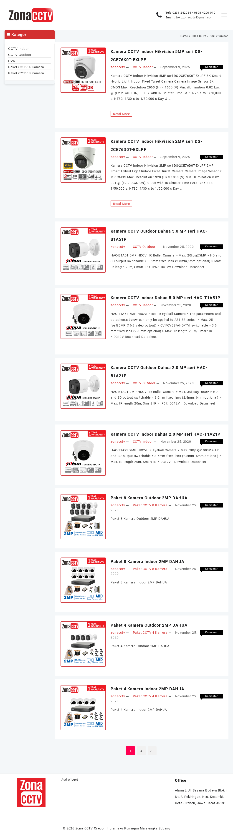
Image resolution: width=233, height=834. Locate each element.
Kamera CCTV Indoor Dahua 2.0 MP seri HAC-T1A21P (165, 433)
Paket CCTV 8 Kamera (150, 504)
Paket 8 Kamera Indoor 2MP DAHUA (147, 560)
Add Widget (69, 778)
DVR (11, 61)
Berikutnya (152, 749)
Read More (121, 113)
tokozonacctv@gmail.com (194, 17)
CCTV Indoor (143, 67)
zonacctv (118, 67)
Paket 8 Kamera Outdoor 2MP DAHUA (149, 497)
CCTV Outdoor (144, 246)
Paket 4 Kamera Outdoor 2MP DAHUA (149, 624)
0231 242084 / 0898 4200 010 (193, 12)
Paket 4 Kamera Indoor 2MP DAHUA (147, 688)
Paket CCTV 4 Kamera (150, 631)
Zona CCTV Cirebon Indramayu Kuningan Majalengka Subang (123, 827)
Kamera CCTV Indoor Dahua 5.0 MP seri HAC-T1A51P (165, 297)
